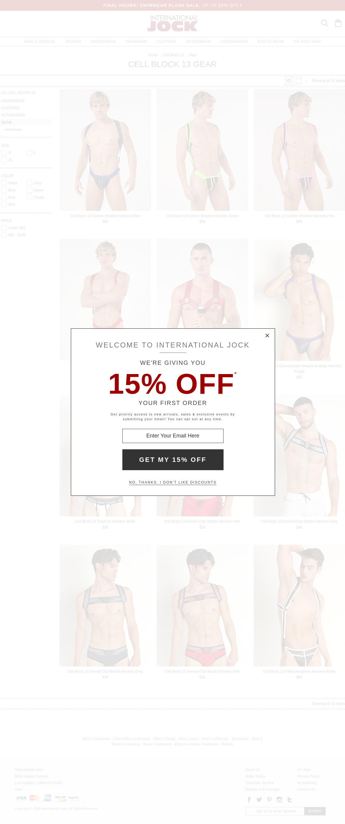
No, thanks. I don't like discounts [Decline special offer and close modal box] (173, 482)
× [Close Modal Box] (267, 335)
